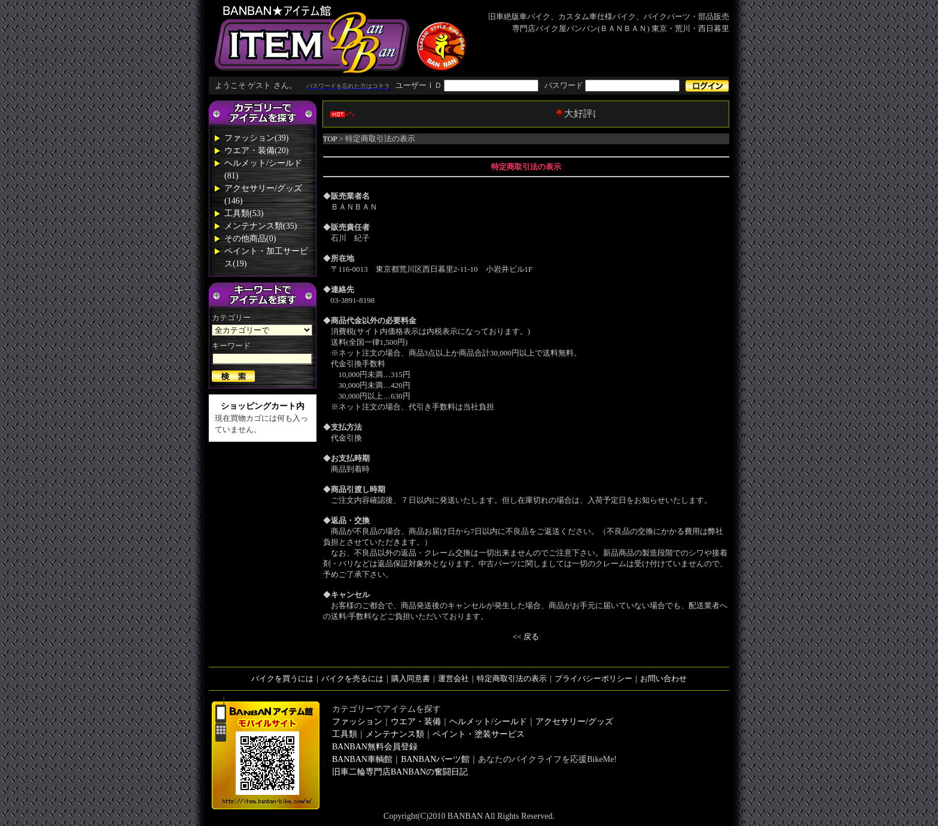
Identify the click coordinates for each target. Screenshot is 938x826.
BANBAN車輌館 (362, 759)
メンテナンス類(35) (260, 225)
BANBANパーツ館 (435, 759)
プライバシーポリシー (593, 678)
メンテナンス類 (395, 734)
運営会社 (453, 678)
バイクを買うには (282, 678)
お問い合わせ (663, 678)
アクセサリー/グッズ (574, 721)
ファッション (357, 721)
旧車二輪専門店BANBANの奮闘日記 (400, 771)
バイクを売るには (352, 678)
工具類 (344, 734)
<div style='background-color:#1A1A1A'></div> (469, 86)
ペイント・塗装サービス (479, 734)
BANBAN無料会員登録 (375, 746)
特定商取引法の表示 (512, 678)
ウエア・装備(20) (256, 150)
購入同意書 (410, 678)
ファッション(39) (256, 137)
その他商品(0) (250, 238)
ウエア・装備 (416, 721)
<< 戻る (526, 636)
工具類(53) (243, 213)
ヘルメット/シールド (488, 721)
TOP (330, 138)
